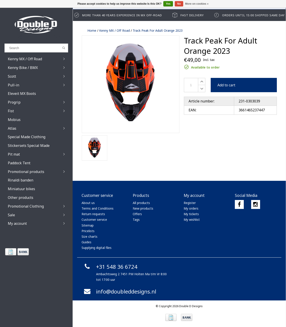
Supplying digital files (96, 248)
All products (141, 203)
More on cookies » (197, 3)
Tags (136, 219)
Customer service (94, 219)
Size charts (89, 236)
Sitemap (88, 225)
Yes (168, 3)
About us (88, 203)
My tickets (191, 214)
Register (190, 203)
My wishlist (192, 219)
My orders (191, 208)
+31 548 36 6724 (110, 266)
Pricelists (88, 231)
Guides (86, 242)
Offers (137, 214)
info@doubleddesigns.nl (119, 291)
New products (143, 208)
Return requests (93, 214)
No (179, 3)
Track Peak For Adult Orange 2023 (158, 30)
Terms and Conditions (98, 208)
